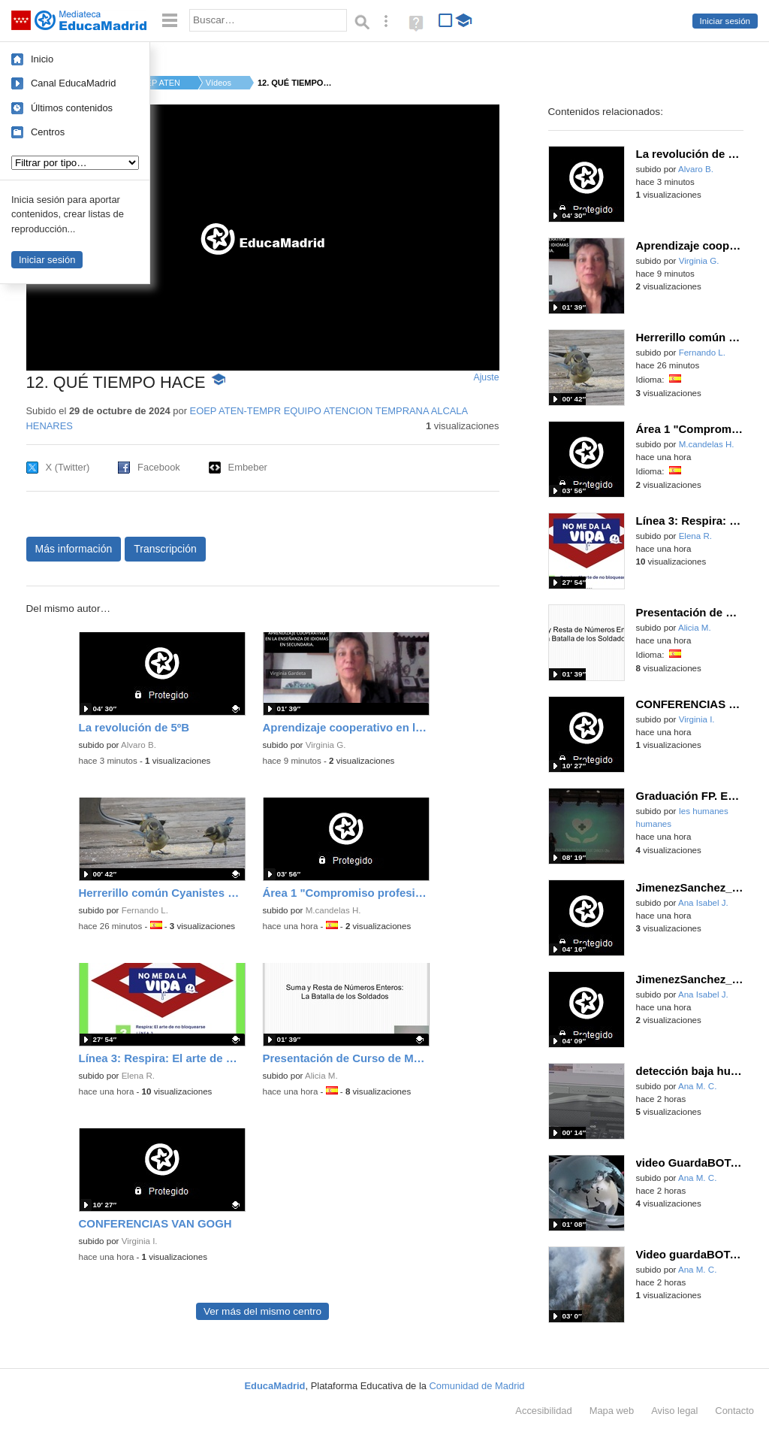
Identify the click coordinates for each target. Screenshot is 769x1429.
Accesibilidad (543, 1410)
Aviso (674, 1410)
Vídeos (218, 82)
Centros (48, 132)
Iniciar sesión (725, 21)
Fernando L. (145, 910)
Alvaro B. (138, 744)
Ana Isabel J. (703, 902)
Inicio (42, 59)
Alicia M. (321, 1075)
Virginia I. (140, 1241)
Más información (74, 549)
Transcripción (165, 549)
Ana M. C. (697, 1086)
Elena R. (138, 1075)
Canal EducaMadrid (73, 83)
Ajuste (486, 377)
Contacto (734, 1410)
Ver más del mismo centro (262, 1311)
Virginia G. (326, 744)
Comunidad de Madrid (477, 1385)
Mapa (612, 1410)
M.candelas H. (333, 910)
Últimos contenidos (72, 108)
